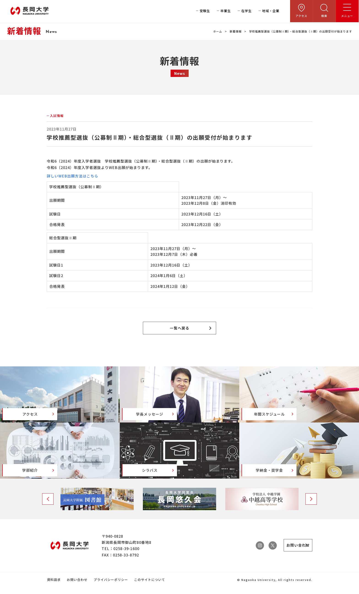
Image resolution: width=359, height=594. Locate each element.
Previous (48, 506)
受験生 (205, 11)
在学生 (247, 11)
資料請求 (53, 586)
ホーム (217, 31)
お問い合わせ (76, 586)
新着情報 (236, 31)
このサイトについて (148, 586)
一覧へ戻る (179, 328)
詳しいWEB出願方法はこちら (72, 176)
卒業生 (226, 11)
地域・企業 (271, 11)
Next (311, 506)
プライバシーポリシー (110, 586)
